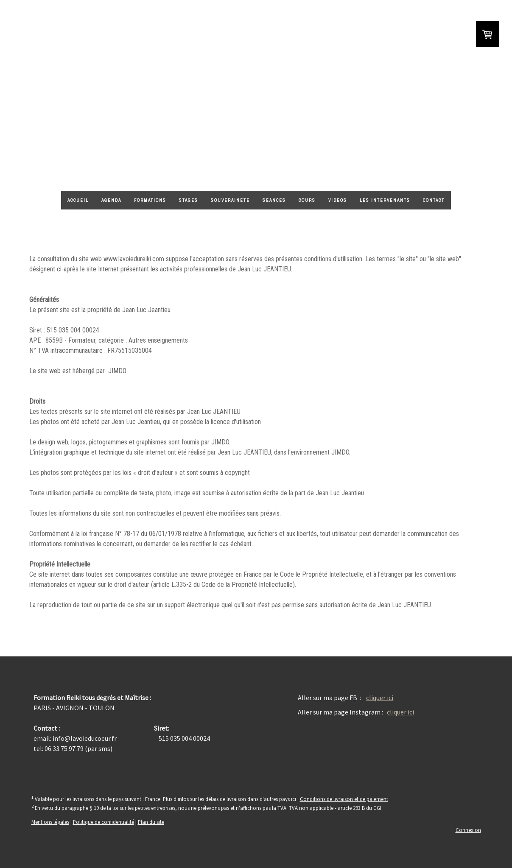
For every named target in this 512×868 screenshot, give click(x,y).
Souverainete (230, 200)
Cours (307, 200)
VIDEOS (337, 200)
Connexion (468, 829)
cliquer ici (379, 697)
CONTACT (434, 200)
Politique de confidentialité (103, 821)
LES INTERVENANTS (385, 200)
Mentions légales (50, 821)
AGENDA (111, 200)
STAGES (188, 200)
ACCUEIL (78, 200)
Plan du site (151, 821)
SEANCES (274, 200)
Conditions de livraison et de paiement (344, 798)
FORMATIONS (150, 200)
